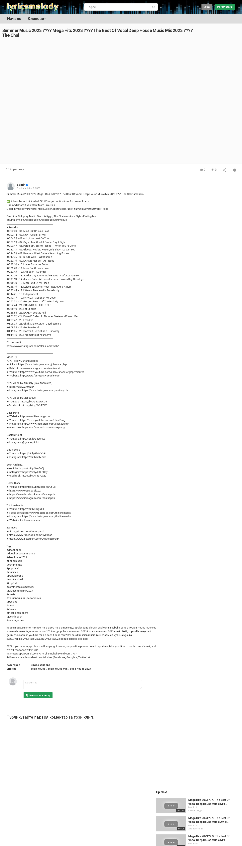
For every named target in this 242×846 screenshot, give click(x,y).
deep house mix (57, 668)
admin (21, 184)
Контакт (21, 826)
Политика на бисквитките (38, 836)
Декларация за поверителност (76, 836)
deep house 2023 (80, 668)
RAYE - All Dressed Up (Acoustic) (212, 370)
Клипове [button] (37, 18)
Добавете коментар (38, 695)
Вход (207, 7)
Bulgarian (227, 838)
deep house (38, 668)
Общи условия (38, 826)
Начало (14, 18)
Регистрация (224, 7)
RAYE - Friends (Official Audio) (210, 425)
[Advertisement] (201, 102)
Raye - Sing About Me (205, 407)
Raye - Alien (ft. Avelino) (206, 389)
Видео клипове (40, 664)
